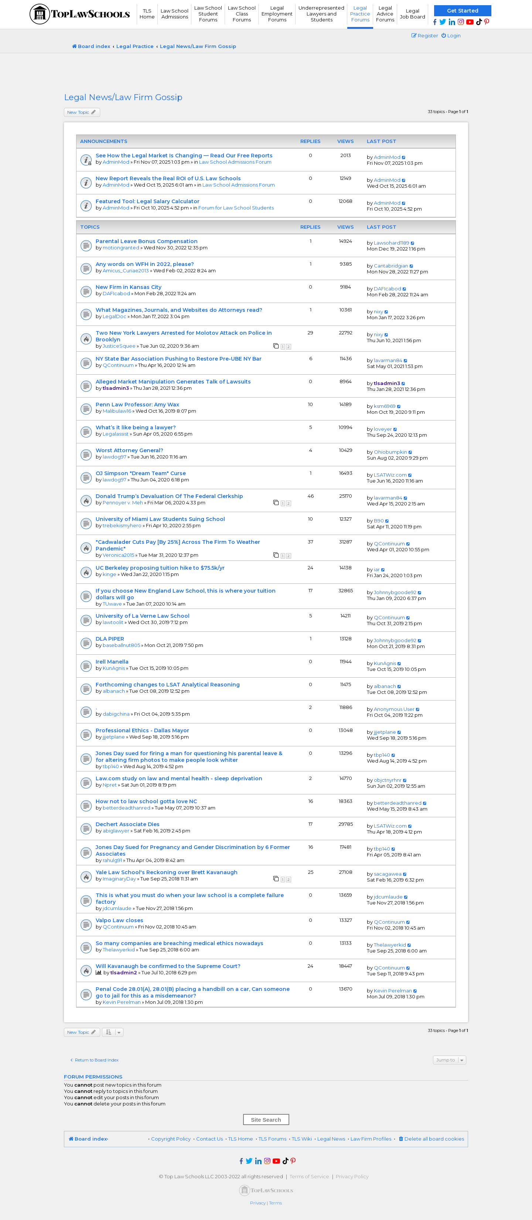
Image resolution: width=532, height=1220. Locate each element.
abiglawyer (116, 831)
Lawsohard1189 (391, 243)
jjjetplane (114, 737)
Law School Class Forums (242, 14)
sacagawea (388, 874)
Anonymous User (394, 709)
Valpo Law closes (119, 920)
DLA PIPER (110, 638)
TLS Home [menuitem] (240, 1139)
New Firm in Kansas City (128, 287)
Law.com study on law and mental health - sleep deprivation (179, 778)
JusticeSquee (119, 346)
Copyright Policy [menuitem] (171, 1139)
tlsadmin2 (123, 972)
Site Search (266, 1120)
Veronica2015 (118, 555)
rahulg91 (112, 860)
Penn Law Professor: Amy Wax (137, 404)
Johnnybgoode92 (395, 592)
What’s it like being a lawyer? (136, 427)
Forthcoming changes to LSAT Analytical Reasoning (168, 684)
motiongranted (121, 248)
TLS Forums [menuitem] (272, 1139)
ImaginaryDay (119, 879)
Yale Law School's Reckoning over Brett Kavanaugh (167, 872)
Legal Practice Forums (360, 14)
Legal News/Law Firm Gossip (123, 97)
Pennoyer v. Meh (123, 502)
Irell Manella (112, 661)
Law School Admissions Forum (235, 162)
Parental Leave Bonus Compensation (147, 241)
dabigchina (116, 714)
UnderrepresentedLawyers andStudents (321, 14)
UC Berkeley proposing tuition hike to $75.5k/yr (160, 568)
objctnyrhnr (388, 780)
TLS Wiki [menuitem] (302, 1139)
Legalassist (116, 434)
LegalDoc (114, 316)
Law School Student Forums (208, 14)
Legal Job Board (412, 14)
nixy (378, 311)
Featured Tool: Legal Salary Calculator (148, 201)
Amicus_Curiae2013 (126, 270)
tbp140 (111, 766)
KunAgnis (114, 668)
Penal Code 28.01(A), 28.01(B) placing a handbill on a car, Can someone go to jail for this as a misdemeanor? (193, 992)
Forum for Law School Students (236, 208)
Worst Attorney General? (129, 450)
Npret (110, 785)
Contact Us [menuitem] (209, 1139)
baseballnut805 (121, 645)
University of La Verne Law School (143, 616)
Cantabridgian (391, 266)
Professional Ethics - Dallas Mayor (142, 730)
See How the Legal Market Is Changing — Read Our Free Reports (184, 155)
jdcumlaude (117, 908)
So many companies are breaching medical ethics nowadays (179, 943)
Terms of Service (309, 1176)
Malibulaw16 (117, 411)
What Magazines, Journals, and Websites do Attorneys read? (179, 310)
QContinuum (118, 365)
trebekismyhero (122, 525)
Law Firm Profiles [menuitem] (371, 1139)
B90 (379, 521)
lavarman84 (388, 360)
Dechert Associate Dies (128, 824)
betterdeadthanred (126, 808)
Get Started (462, 10)
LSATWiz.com (390, 475)
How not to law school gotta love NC (146, 801)
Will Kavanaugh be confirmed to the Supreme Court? (168, 966)
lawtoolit (113, 622)
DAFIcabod (116, 293)
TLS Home (147, 14)
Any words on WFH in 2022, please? (145, 264)
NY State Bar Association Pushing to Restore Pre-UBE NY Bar (179, 358)
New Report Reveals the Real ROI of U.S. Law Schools (168, 178)
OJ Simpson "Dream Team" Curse (141, 473)
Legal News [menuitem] (331, 1139)
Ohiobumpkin (390, 452)
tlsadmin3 (116, 388)
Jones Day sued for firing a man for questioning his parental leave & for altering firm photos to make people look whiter (189, 756)
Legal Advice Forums (385, 14)
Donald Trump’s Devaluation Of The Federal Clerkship (169, 496)
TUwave (112, 604)
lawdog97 (114, 457)
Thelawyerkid (119, 950)
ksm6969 (385, 406)
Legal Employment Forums (277, 14)
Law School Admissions (174, 14)
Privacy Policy (352, 1176)
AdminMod (116, 162)
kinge (109, 574)
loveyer (383, 429)
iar (377, 569)
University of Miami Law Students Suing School (160, 519)
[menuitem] (451, 35)
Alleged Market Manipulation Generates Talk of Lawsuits (173, 381)
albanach (114, 691)
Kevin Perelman (122, 1002)
